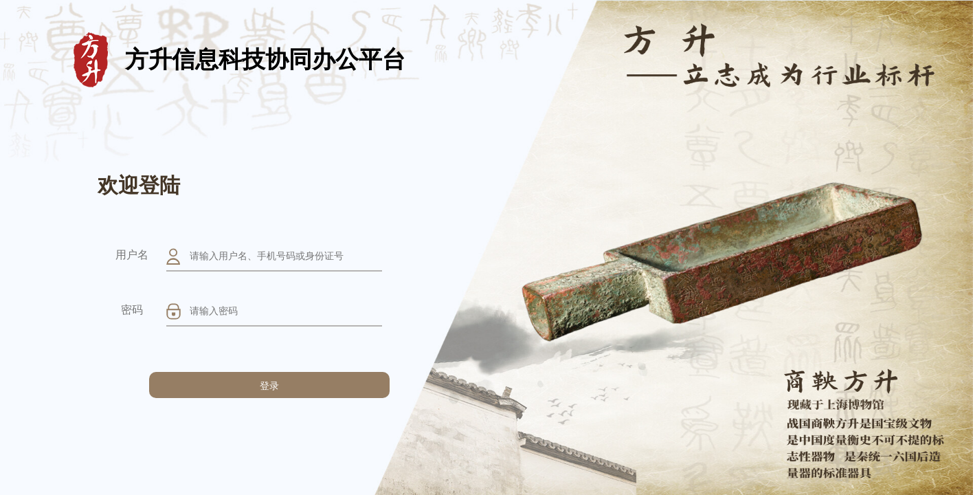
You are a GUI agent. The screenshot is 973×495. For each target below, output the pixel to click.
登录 (269, 385)
